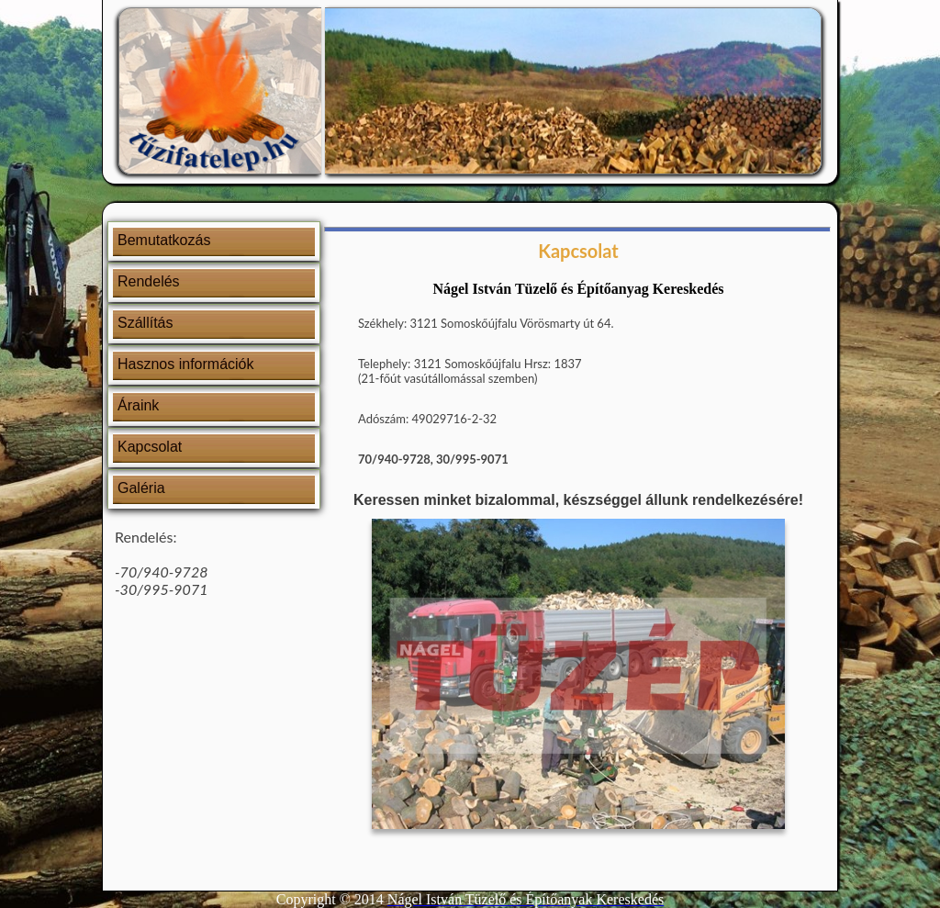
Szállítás (145, 323)
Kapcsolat (150, 446)
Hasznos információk (186, 364)
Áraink (138, 405)
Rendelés (149, 281)
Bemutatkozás (164, 240)
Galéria (141, 488)
